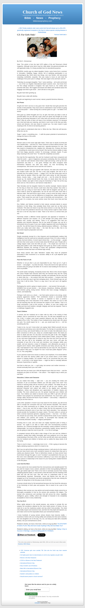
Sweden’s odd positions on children (29, 573)
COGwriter (37, 603)
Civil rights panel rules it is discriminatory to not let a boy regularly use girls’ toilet (41, 555)
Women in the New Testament (28, 557)
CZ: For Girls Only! (26, 35)
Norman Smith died (60, 34)
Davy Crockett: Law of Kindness (28, 565)
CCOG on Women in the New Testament (31, 560)
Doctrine (20, 544)
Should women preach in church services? (31, 576)
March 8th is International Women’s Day (30, 568)
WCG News (26, 544)
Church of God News (42, 12)
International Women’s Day (27, 563)
